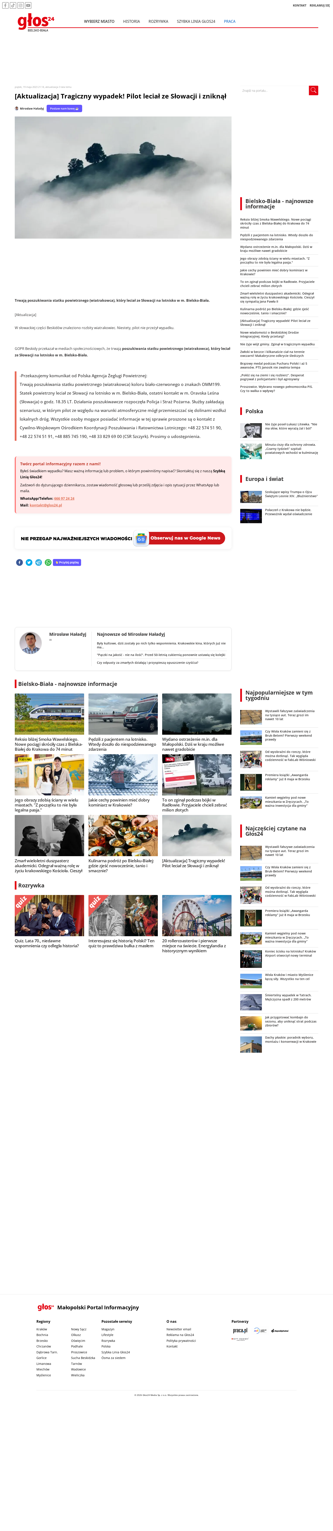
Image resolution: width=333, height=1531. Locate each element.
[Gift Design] (240, 1339)
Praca (229, 21)
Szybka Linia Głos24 (196, 21)
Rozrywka (158, 21)
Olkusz (76, 1335)
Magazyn (107, 1329)
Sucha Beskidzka (83, 1358)
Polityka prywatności (181, 1341)
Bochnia (42, 1335)
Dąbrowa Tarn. (47, 1352)
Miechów (42, 1369)
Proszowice (79, 1352)
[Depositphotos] (280, 1330)
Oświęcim (78, 1341)
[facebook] (19, 563)
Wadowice (78, 1369)
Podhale (77, 1346)
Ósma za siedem (113, 1358)
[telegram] (38, 563)
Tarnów (76, 1364)
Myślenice (43, 1375)
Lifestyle (107, 1335)
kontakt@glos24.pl (46, 505)
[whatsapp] (48, 563)
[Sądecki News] (260, 1330)
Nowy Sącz (79, 1329)
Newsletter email (178, 1329)
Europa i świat (264, 478)
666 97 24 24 (64, 498)
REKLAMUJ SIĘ (320, 5)
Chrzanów (43, 1346)
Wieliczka (78, 1375)
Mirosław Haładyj (32, 108)
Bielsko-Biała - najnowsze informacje (67, 683)
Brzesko (42, 1341)
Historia (131, 21)
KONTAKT (300, 5)
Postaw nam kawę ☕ (64, 108)
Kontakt (172, 1346)
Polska (254, 411)
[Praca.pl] (240, 1330)
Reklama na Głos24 (180, 1335)
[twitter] (29, 563)
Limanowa (43, 1364)
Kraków (41, 1329)
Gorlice (41, 1358)
